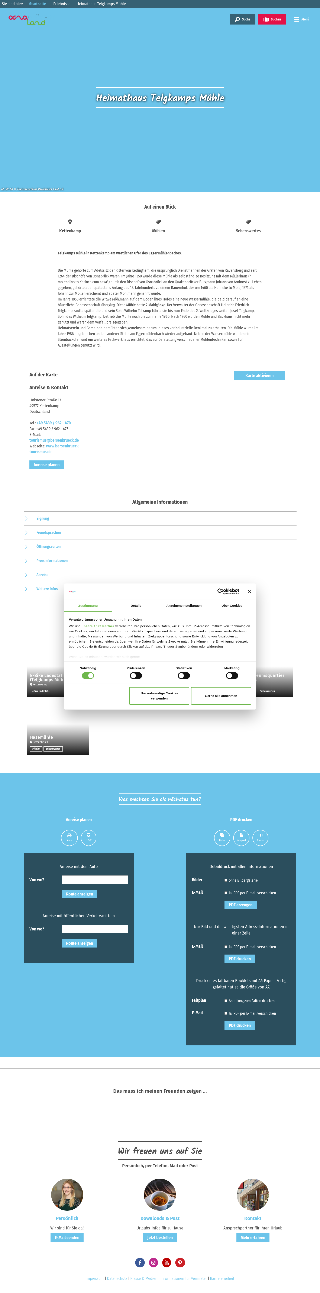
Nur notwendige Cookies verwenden (159, 696)
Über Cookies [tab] (232, 605)
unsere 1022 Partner (98, 626)
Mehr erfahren (253, 1237)
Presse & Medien (143, 1278)
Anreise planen (46, 464)
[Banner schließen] (249, 591)
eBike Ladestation (42, 691)
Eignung (42, 518)
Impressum (95, 1278)
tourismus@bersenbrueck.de (54, 440)
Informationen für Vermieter (184, 1278)
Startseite (37, 3)
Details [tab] (136, 605)
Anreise (42, 574)
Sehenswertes (267, 691)
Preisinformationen (52, 560)
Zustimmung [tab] (88, 605)
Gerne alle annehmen (221, 696)
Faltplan (199, 1000)
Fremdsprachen (48, 532)
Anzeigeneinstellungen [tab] (183, 605)
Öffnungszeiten (48, 546)
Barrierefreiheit (222, 1278)
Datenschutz (117, 1278)
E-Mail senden (67, 1237)
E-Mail (197, 892)
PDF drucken (240, 958)
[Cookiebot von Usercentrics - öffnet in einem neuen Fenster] (220, 591)
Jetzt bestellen (160, 1237)
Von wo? (36, 879)
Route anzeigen (79, 894)
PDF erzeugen (240, 904)
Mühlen (36, 748)
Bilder (197, 879)
